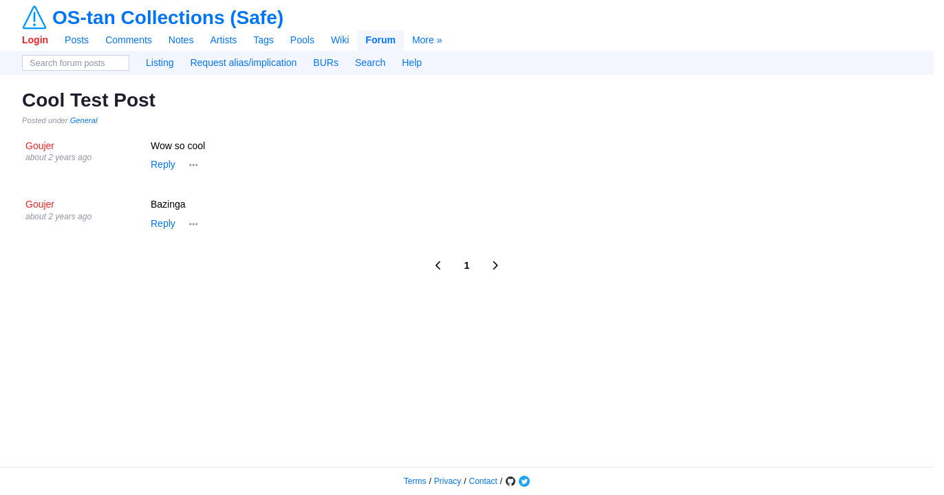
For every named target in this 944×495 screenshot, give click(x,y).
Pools (302, 39)
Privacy (447, 481)
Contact (483, 481)
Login (35, 39)
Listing (159, 62)
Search (370, 62)
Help (412, 62)
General (84, 120)
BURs (326, 62)
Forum (380, 39)
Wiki (340, 39)
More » (427, 39)
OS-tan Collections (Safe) (167, 18)
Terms (415, 481)
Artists (223, 39)
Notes (181, 39)
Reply (163, 164)
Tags (263, 39)
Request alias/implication (243, 62)
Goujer (39, 145)
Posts (77, 39)
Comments (128, 39)
